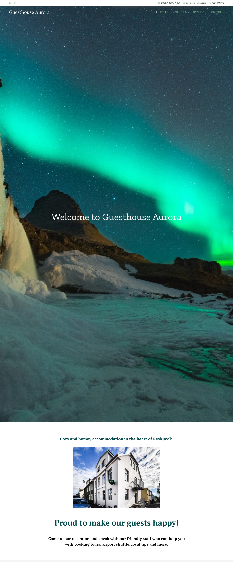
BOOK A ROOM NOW (170, 2)
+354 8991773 (218, 2)
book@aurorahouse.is (196, 2)
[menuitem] (151, 12)
